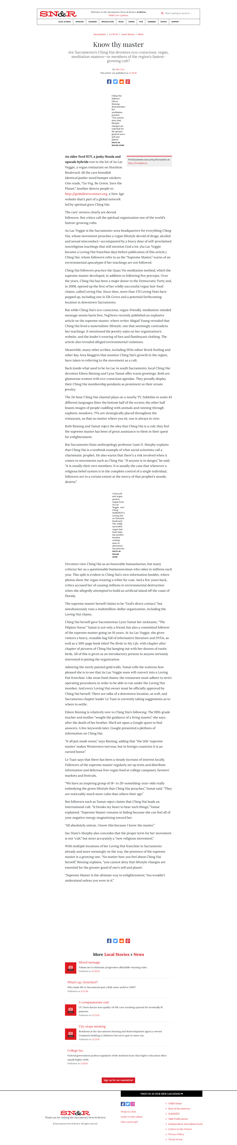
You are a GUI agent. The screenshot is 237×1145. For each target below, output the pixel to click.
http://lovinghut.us (137, 163)
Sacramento (100, 34)
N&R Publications (178, 1118)
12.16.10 (84, 1063)
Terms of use (175, 1139)
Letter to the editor (132, 1116)
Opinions (79, 22)
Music (121, 22)
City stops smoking (92, 1026)
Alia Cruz (119, 69)
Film (141, 22)
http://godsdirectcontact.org (86, 194)
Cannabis (152, 22)
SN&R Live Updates (118, 15)
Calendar (92, 22)
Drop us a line (128, 1111)
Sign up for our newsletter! (118, 1080)
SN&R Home (175, 1103)
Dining (131, 22)
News (140, 34)
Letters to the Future (180, 1129)
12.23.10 (84, 991)
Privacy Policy (176, 1134)
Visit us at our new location (161, 1093)
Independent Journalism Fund (185, 1123)
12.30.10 (113, 34)
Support (175, 22)
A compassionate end (94, 1002)
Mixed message (89, 962)
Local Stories (64, 22)
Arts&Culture (107, 22)
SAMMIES (173, 1113)
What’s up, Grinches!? (82, 982)
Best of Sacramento (179, 1108)
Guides (164, 22)
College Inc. (75, 1050)
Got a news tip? (129, 1121)
